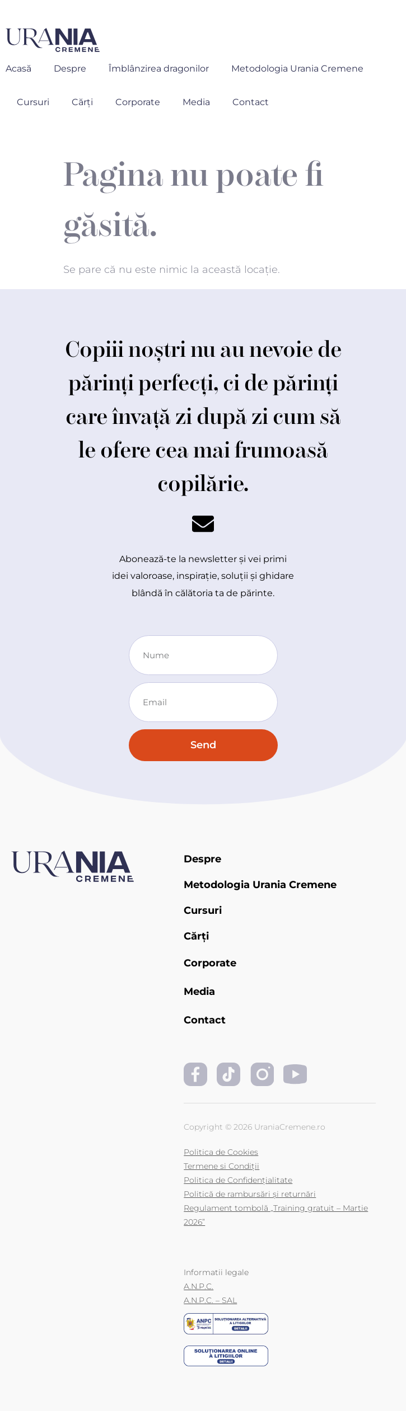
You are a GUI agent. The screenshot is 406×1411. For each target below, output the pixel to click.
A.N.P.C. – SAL (210, 1300)
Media (196, 102)
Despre (70, 68)
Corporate (137, 102)
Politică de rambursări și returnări (250, 1194)
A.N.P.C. (198, 1286)
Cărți (82, 102)
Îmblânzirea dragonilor (159, 68)
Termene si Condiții (221, 1166)
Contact (250, 102)
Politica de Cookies (221, 1152)
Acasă (18, 68)
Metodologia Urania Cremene (297, 68)
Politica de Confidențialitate (238, 1180)
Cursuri (33, 102)
